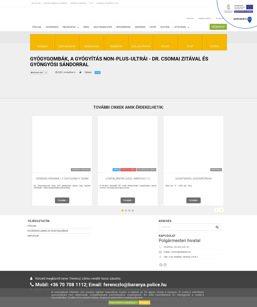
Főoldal (37, 27)
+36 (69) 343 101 (181, 247)
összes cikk (36, 72)
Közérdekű (52, 27)
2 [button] (126, 210)
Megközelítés (205, 14)
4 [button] (133, 210)
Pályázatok (71, 27)
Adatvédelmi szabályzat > (123, 302)
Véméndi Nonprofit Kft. (107, 3)
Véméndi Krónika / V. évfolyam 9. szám (62, 178)
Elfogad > (144, 302)
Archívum (36, 3)
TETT (91, 3)
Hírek (86, 27)
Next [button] (221, 210)
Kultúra (165, 27)
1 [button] (122, 210)
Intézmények (123, 27)
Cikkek (88, 72)
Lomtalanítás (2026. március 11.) (128, 178)
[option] (62, 161)
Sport (153, 27)
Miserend (140, 27)
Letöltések (181, 27)
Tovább (62, 200)
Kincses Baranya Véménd (55, 3)
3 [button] (129, 210)
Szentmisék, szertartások (193, 178)
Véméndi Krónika (78, 3)
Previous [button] (216, 210)
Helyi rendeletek (102, 27)
